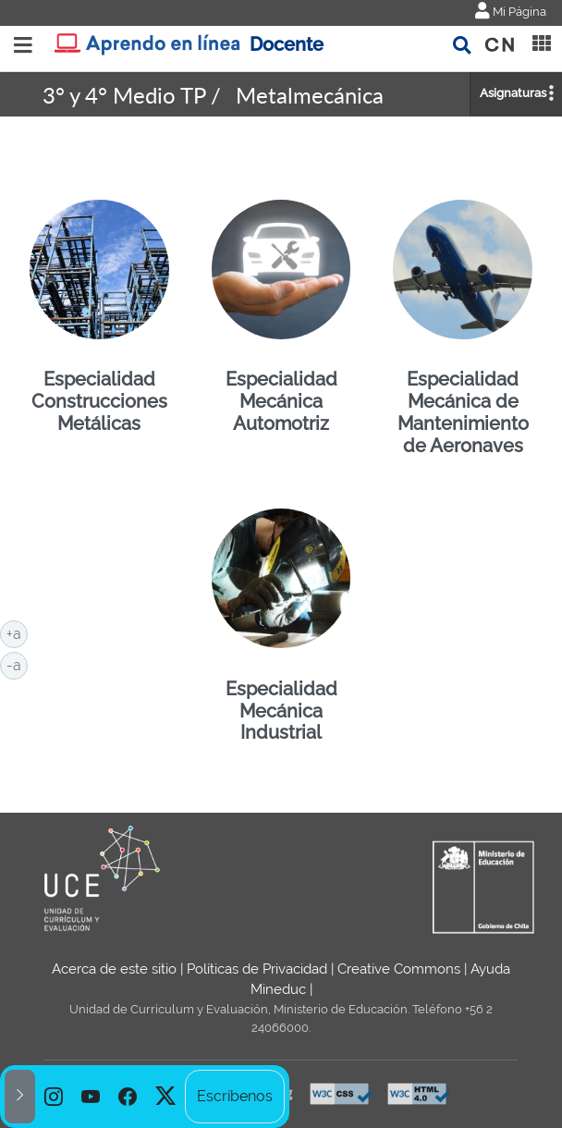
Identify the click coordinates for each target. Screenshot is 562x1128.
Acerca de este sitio (114, 969)
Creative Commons (398, 969)
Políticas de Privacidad (257, 969)
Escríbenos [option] (235, 1096)
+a (17, 632)
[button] (20, 1096)
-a (17, 664)
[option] (53, 1096)
